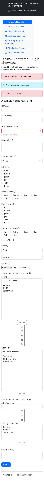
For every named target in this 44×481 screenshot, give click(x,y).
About (21, 10)
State (4, 245)
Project (31, 10)
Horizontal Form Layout (16, 22)
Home (12, 10)
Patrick (7, 173)
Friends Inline (8, 191)
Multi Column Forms (15, 52)
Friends (5, 167)
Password (6, 115)
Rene (6, 186)
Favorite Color (8, 156)
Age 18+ (9, 240)
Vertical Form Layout (15, 26)
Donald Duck (22, 361)
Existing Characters (9, 423)
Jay (5, 180)
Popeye (22, 285)
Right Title (5, 348)
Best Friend (7, 204)
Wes (6, 170)
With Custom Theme (15, 48)
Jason (6, 177)
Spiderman (22, 291)
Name (5, 106)
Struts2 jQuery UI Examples (14, 42)
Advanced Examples (15, 36)
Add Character (7, 403)
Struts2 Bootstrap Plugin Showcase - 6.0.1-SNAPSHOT (21, 4)
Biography (7, 140)
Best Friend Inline (10, 228)
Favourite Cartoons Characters (16, 273)
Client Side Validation (15, 31)
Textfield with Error (9, 126)
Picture (5, 263)
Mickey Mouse (22, 359)
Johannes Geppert (22, 475)
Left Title (5, 277)
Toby (6, 183)
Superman (22, 356)
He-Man (22, 288)
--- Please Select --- (22, 280)
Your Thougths (8, 450)
